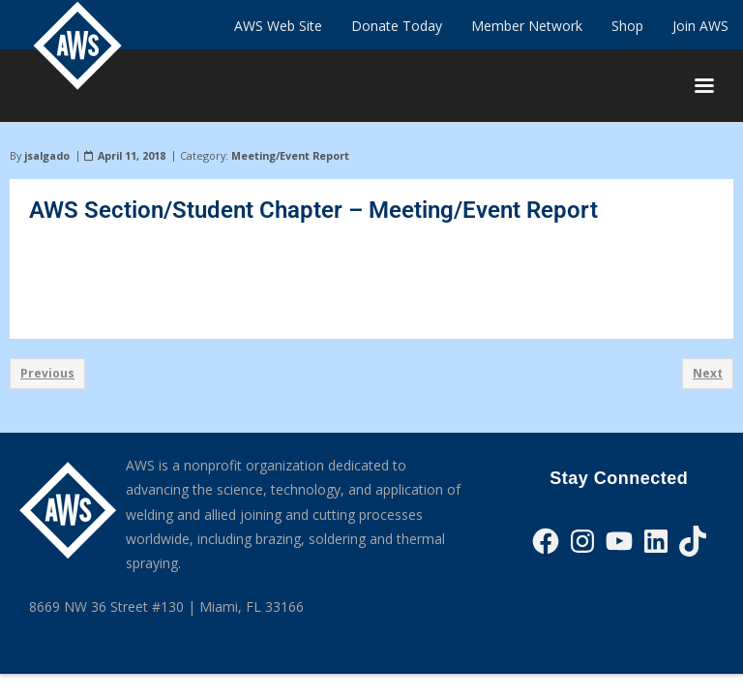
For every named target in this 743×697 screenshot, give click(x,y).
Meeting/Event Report (290, 155)
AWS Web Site (278, 25)
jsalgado (47, 155)
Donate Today (396, 25)
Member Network (526, 25)
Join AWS (700, 25)
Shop (627, 25)
